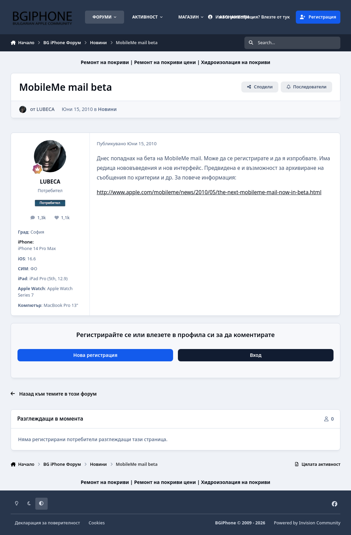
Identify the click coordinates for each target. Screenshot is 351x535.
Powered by (307, 523)
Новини (107, 109)
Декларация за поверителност (47, 523)
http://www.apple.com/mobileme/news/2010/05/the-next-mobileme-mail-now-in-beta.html (209, 192)
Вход (256, 355)
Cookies (96, 523)
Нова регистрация (95, 355)
